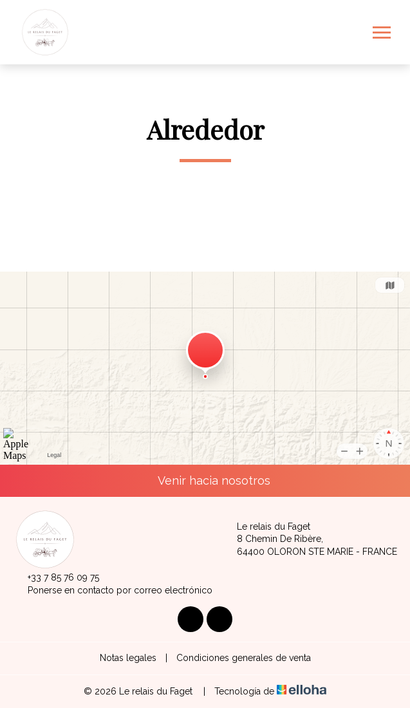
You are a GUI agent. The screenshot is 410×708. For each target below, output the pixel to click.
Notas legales (128, 658)
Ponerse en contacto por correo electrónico (112, 591)
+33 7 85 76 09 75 (56, 578)
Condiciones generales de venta (243, 658)
